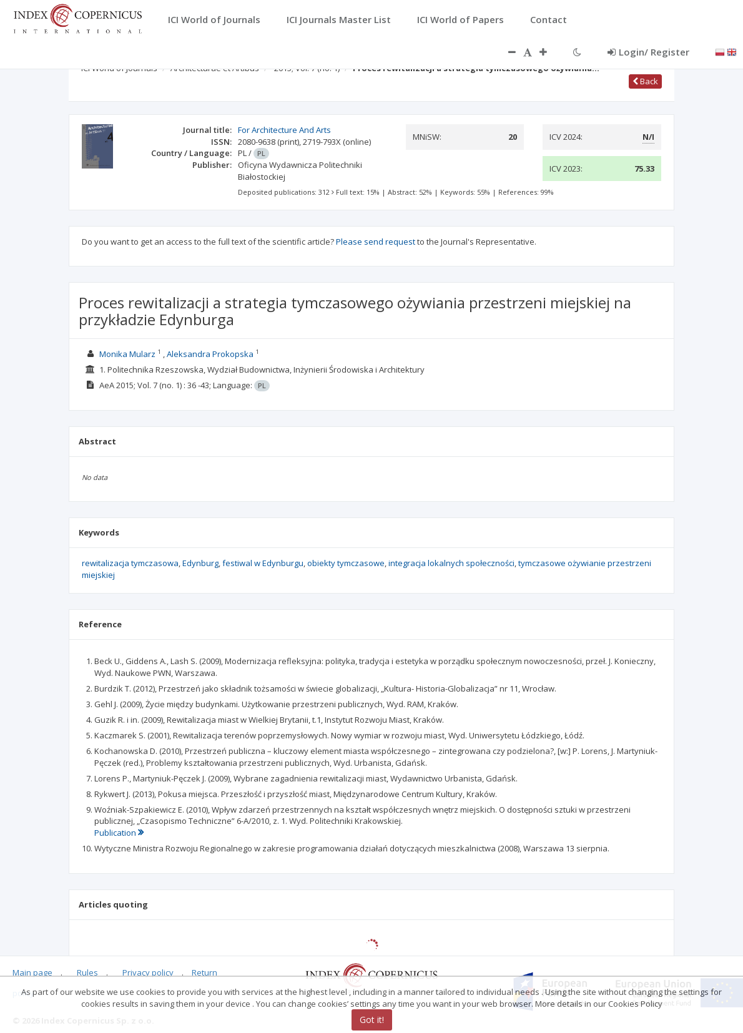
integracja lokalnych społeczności (451, 563)
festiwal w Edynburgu (262, 563)
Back (645, 81)
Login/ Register (648, 52)
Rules (87, 972)
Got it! (372, 1020)
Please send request (375, 241)
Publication (119, 832)
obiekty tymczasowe (346, 563)
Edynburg (200, 563)
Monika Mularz (127, 354)
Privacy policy (148, 972)
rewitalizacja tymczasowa (130, 563)
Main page (32, 972)
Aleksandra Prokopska (210, 354)
